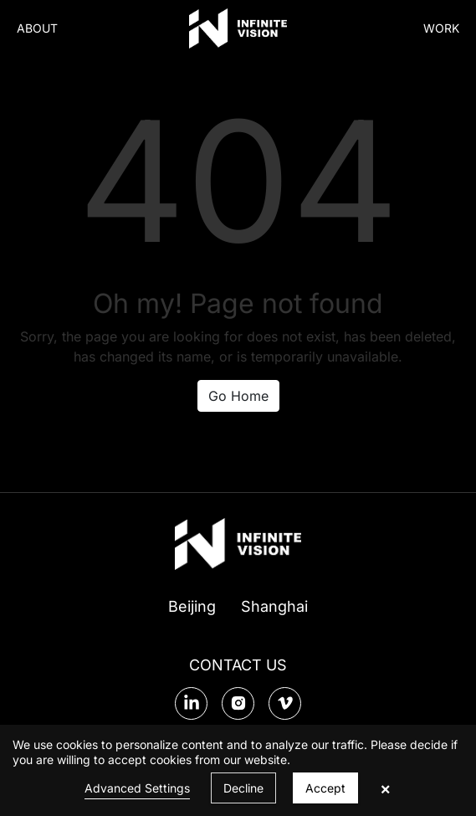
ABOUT (37, 28)
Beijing (192, 606)
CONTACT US (238, 665)
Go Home (238, 395)
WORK (441, 28)
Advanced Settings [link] (137, 788)
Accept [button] (325, 788)
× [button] (385, 788)
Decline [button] (243, 788)
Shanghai (274, 606)
